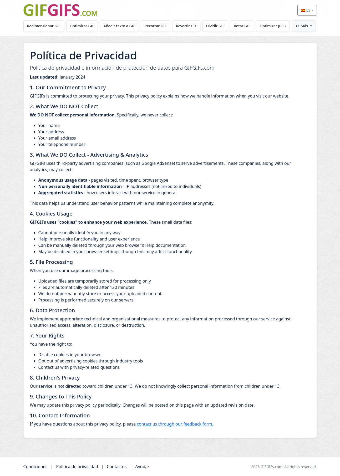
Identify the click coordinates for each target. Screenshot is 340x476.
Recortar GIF (156, 25)
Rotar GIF (242, 25)
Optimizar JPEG (273, 25)
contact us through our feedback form (174, 424)
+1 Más (302, 25)
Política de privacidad (77, 466)
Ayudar (142, 466)
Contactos (116, 466)
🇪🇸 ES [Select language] (305, 10)
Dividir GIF (215, 25)
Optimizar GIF (82, 25)
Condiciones (35, 466)
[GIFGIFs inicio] (60, 10)
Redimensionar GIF (43, 25)
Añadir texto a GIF (119, 25)
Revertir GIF (186, 25)
